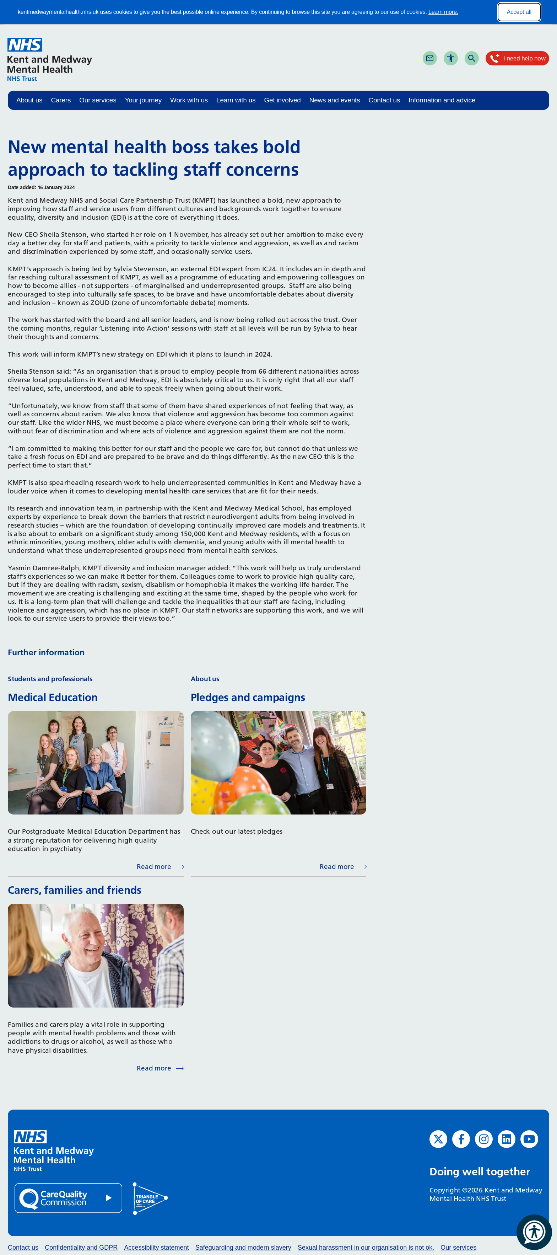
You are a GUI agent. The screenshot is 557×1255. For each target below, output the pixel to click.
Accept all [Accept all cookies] (519, 12)
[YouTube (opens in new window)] (529, 1139)
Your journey (143, 100)
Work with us (189, 100)
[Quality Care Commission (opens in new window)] (69, 1197)
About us (29, 100)
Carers (61, 100)
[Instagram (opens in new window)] (484, 1139)
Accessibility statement (156, 1247)
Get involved (282, 100)
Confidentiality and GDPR (81, 1247)
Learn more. (443, 12)
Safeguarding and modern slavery (243, 1247)
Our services (97, 100)
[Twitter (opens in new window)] (438, 1139)
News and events (334, 100)
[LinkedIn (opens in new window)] (506, 1139)
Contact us (384, 100)
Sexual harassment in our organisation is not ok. (366, 1247)
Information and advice (442, 100)
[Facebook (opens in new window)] (461, 1139)
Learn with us (235, 100)
